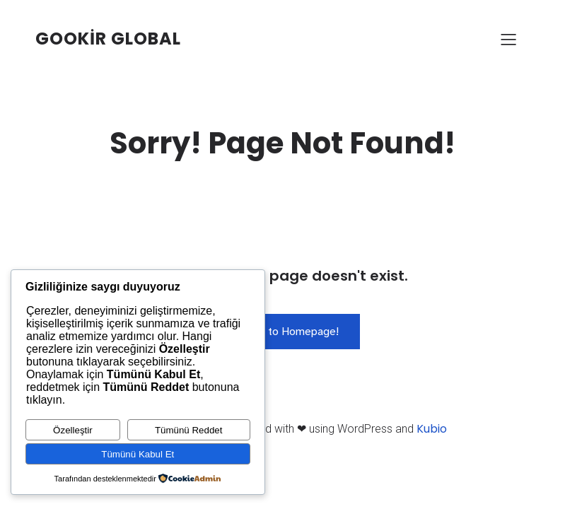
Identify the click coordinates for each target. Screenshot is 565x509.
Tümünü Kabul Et (137, 454)
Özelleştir (73, 430)
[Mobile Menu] (509, 39)
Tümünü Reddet (189, 430)
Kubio (432, 429)
